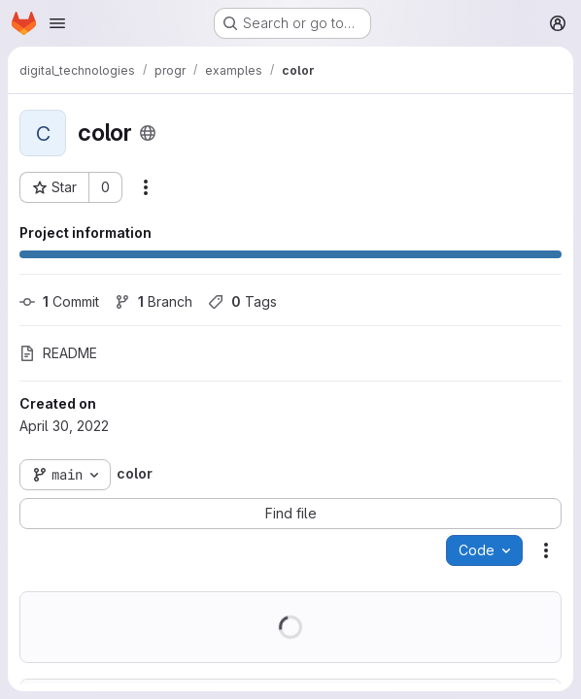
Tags (242, 301)
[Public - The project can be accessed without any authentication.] (147, 133)
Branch (153, 301)
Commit (59, 301)
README (58, 353)
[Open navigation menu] (57, 23)
